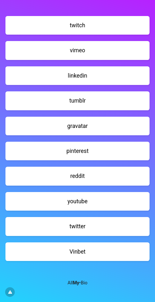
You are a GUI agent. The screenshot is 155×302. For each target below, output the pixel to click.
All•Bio (78, 283)
